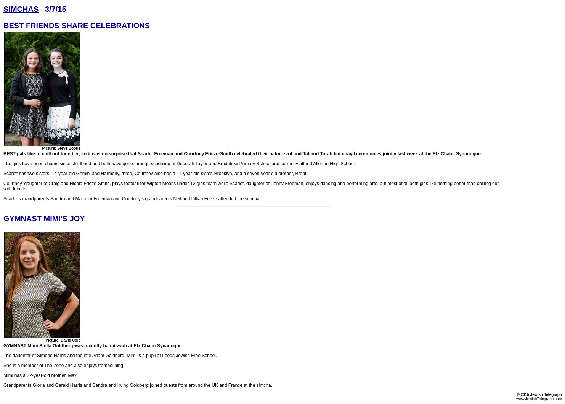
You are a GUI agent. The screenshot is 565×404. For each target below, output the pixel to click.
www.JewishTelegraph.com (539, 399)
